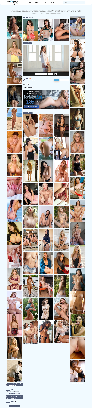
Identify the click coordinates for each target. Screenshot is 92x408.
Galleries (36, 2)
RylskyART (30, 87)
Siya (28, 84)
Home (29, 2)
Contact (44, 2)
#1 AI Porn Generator (54, 2)
